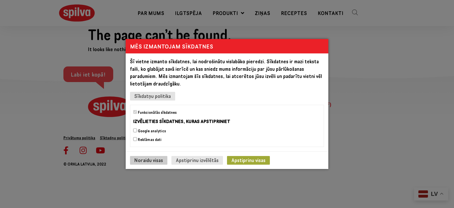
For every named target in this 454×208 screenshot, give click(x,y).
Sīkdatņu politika (152, 96)
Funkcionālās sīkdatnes (155, 112)
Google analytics (149, 131)
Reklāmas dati (147, 139)
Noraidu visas (148, 160)
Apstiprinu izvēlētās (197, 160)
